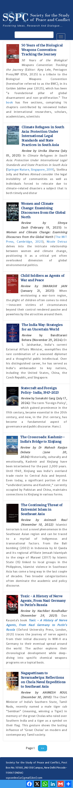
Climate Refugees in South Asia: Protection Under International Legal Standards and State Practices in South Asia (43, 136)
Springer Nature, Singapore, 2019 (30, 169)
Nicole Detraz (57, 241)
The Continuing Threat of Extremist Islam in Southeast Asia (41, 509)
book (10, 102)
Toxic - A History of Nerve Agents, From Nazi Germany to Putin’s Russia (43, 600)
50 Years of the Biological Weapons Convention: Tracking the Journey (42, 49)
